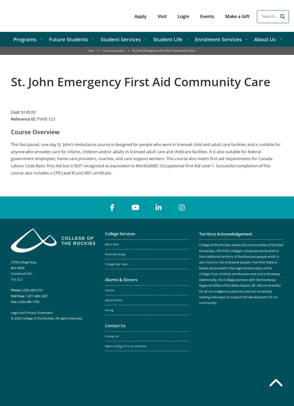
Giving (109, 310)
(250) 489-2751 (32, 290)
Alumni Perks (113, 300)
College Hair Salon (117, 264)
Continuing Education (113, 50)
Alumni (109, 290)
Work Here (112, 244)
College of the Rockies (43, 15)
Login (183, 16)
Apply (140, 16)
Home (91, 50)
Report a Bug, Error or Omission (126, 346)
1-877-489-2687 (37, 296)
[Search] (282, 16)
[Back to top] (275, 383)
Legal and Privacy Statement (32, 312)
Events (207, 16)
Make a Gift (237, 16)
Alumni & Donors (121, 279)
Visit (162, 16)
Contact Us (115, 325)
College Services (120, 233)
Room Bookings (115, 254)
